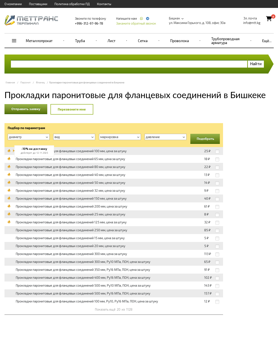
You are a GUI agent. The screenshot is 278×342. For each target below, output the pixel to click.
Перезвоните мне (72, 109)
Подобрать (205, 138)
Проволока (179, 41)
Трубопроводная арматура (225, 40)
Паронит (25, 82)
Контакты (104, 4)
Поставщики (38, 4)
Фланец (40, 82)
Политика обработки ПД (72, 4)
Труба (80, 41)
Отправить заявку (25, 109)
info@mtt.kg (251, 23)
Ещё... (267, 41)
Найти (256, 63)
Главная (10, 82)
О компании (13, 4)
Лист (111, 41)
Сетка (143, 41)
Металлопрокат (39, 41)
